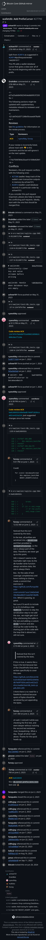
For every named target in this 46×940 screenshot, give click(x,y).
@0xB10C (31, 932)
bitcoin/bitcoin (8, 925)
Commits (23, 36)
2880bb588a (13, 839)
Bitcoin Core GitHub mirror (16, 3)
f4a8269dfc (13, 825)
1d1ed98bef (13, 846)
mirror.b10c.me (23, 937)
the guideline (18, 127)
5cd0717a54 (13, 359)
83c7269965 (13, 751)
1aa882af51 (13, 811)
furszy (30, 138)
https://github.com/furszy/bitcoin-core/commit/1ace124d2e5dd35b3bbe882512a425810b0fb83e (26, 592)
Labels (3, 9)
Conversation (9, 36)
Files (36, 36)
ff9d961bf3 (13, 818)
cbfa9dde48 (13, 860)
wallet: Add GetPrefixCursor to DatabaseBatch (18, 378)
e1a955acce (13, 804)
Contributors (6, 13)
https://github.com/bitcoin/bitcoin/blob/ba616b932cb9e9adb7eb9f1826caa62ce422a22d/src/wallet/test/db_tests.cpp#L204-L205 (26, 682)
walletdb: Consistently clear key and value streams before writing (18, 271)
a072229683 (13, 832)
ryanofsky (22, 138)
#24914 (21, 54)
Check (7, 40)
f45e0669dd (13, 371)
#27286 (15, 176)
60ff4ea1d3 (13, 853)
